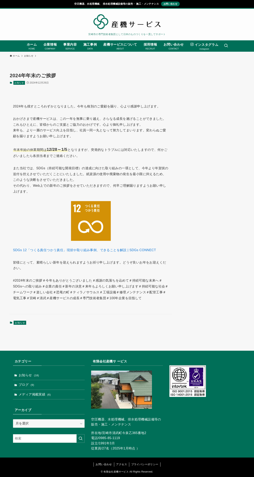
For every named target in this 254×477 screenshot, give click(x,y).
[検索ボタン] (226, 46)
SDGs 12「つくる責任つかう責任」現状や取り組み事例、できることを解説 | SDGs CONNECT (84, 250)
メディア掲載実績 (35, 394)
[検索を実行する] (80, 438)
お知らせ (19, 82)
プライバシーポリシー (144, 464)
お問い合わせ (170, 4)
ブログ (26, 384)
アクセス (121, 464)
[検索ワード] (49, 438)
